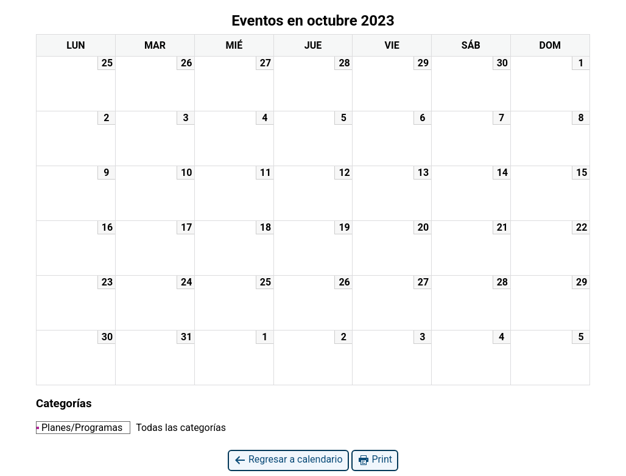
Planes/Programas (79, 427)
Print (374, 459)
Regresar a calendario (288, 459)
